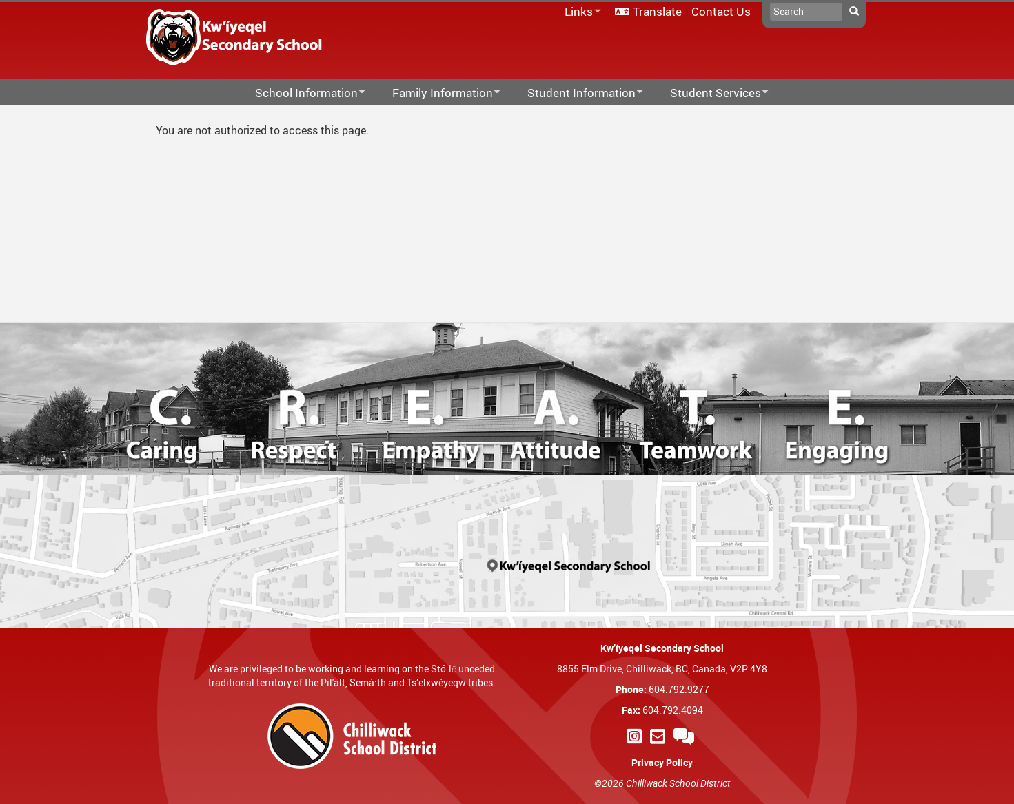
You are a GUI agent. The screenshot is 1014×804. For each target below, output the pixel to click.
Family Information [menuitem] (437, 93)
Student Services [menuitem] (710, 93)
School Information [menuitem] (301, 93)
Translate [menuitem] (657, 11)
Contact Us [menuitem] (721, 11)
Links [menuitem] (580, 12)
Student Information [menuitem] (576, 93)
